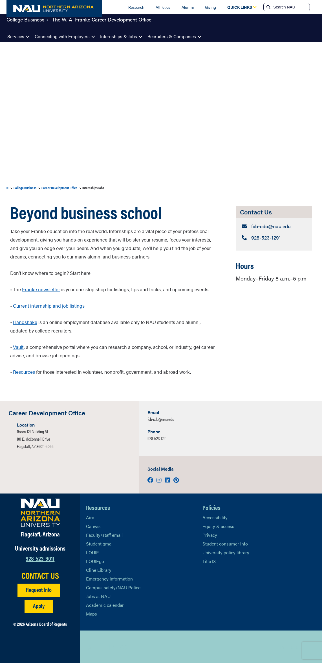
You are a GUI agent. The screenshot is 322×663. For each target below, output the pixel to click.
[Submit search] (268, 7)
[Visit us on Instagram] (159, 480)
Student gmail (100, 543)
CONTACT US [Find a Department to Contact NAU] (40, 575)
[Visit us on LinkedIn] (168, 480)
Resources (24, 371)
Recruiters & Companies (171, 36)
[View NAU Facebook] (101, 647)
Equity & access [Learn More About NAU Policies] (218, 526)
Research (136, 7)
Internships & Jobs (118, 36)
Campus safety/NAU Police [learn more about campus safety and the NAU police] (113, 587)
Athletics (163, 7)
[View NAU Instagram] (124, 647)
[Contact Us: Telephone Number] (274, 238)
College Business (25, 24)
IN (7, 187)
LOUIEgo (95, 561)
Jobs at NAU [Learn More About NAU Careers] (98, 596)
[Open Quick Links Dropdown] (240, 7)
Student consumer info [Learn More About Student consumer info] (225, 543)
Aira (90, 517)
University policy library (225, 552)
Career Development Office (59, 187)
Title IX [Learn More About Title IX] (209, 561)
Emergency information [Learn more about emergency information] (109, 578)
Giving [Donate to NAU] (210, 7)
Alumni (188, 7)
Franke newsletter (41, 289)
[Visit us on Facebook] (150, 480)
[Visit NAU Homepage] (40, 513)
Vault (18, 347)
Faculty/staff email (104, 535)
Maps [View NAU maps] (91, 613)
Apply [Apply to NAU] (39, 605)
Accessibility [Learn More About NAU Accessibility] (215, 517)
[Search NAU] (291, 7)
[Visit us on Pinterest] (176, 480)
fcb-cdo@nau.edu (160, 419)
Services (15, 36)
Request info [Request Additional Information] (39, 589)
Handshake (25, 322)
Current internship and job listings (49, 305)
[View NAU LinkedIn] (112, 647)
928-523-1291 (157, 438)
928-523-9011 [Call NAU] (40, 558)
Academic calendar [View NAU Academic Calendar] (105, 605)
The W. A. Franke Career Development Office (101, 24)
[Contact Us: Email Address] (274, 226)
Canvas (93, 526)
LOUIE (92, 552)
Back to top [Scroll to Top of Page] (290, 647)
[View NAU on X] (90, 647)
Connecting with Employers (62, 36)
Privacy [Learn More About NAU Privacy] (209, 535)
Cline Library (98, 570)
